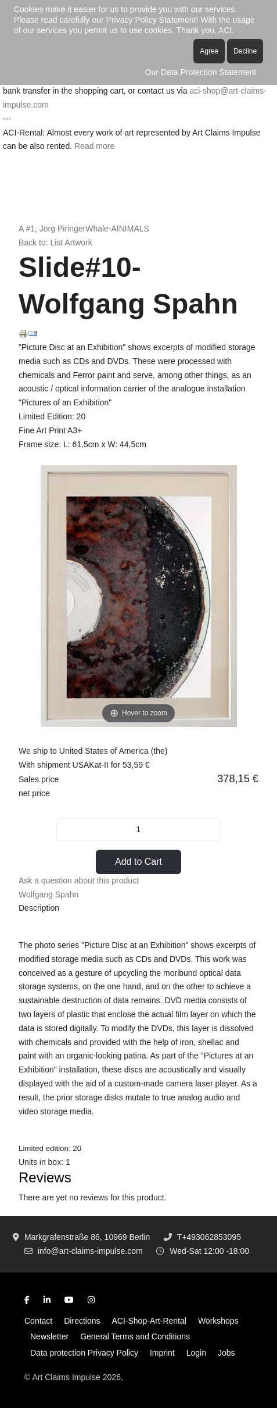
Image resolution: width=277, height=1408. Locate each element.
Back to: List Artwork (55, 242)
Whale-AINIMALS (117, 228)
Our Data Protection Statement (200, 72)
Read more (94, 146)
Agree (209, 51)
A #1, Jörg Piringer (52, 228)
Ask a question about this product (79, 880)
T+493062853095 (209, 1237)
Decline (245, 51)
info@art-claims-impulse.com (90, 1251)
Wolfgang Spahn (48, 894)
